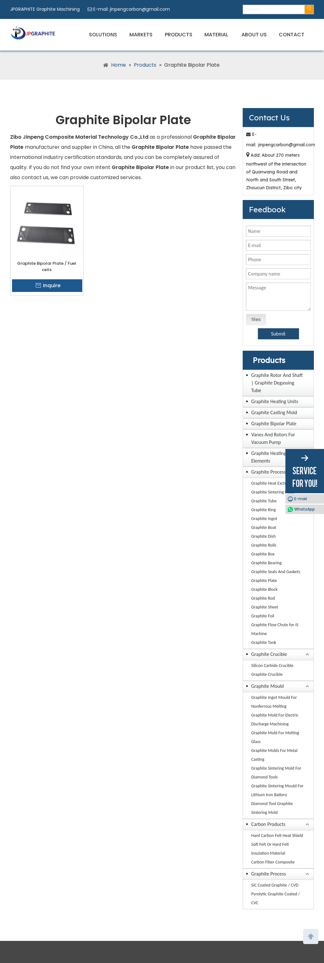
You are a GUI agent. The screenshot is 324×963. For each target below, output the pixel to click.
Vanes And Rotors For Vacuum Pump (273, 438)
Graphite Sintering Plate (272, 492)
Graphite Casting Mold (274, 412)
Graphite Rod (263, 598)
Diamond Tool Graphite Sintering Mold (272, 808)
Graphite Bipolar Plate (273, 424)
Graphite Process (268, 874)
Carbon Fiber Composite (273, 862)
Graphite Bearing (266, 563)
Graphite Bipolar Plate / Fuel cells (46, 266)
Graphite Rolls (263, 545)
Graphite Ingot (264, 518)
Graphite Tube (264, 501)
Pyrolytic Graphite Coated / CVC (275, 898)
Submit (278, 334)
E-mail (300, 498)
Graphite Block (264, 589)
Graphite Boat (263, 527)
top (310, 935)
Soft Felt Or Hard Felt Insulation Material (270, 849)
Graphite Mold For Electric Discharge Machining (274, 719)
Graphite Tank (263, 642)
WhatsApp (304, 509)
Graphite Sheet (264, 607)
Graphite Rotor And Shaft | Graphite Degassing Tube (277, 382)
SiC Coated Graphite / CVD (274, 885)
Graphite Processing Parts (277, 472)
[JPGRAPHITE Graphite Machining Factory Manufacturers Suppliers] (32, 32)
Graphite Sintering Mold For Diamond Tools (276, 773)
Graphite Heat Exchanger (273, 483)
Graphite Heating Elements (268, 457)
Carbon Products (268, 824)
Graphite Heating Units (274, 401)
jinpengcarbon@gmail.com (140, 9)
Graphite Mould (267, 686)
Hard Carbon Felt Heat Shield (277, 835)
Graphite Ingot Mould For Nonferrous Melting (274, 702)
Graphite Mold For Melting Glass (275, 737)
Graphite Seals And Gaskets (275, 571)
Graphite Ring (263, 509)
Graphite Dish (263, 536)
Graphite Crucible (269, 654)
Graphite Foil (262, 616)
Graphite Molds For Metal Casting (274, 755)
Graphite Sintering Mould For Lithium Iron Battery (277, 790)
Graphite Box (263, 554)
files (256, 319)
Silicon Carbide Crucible (272, 665)
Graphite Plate (264, 580)
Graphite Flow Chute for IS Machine (274, 629)
